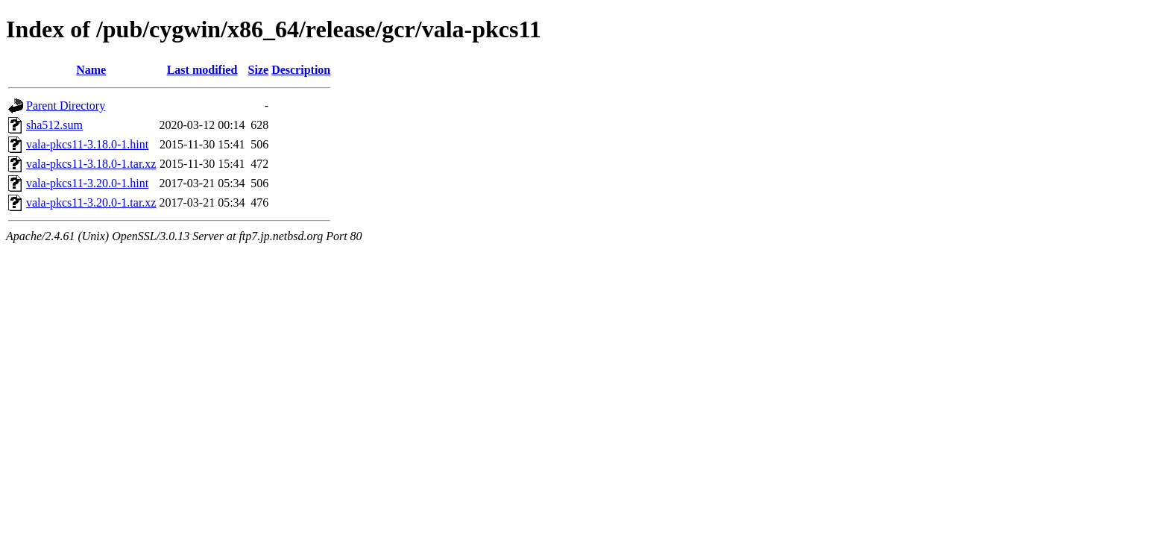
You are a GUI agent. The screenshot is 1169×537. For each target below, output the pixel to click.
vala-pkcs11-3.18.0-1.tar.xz (91, 163)
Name (91, 69)
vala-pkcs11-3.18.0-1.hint (87, 144)
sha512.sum (54, 125)
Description (300, 69)
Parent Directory (65, 105)
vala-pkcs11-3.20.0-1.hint (87, 183)
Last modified (202, 69)
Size (258, 69)
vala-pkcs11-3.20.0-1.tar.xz (91, 202)
